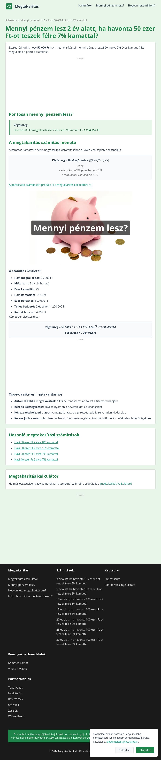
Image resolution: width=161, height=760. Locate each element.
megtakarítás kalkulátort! (116, 483)
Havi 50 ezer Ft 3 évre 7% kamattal (36, 454)
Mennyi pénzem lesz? (110, 5)
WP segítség (15, 716)
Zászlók (13, 710)
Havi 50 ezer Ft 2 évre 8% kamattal (36, 442)
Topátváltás (15, 687)
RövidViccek (15, 699)
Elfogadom (145, 750)
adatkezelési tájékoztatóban (122, 741)
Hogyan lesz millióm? (142, 5)
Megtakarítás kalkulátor (23, 579)
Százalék (13, 705)
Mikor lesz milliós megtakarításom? (30, 596)
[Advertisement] (80, 84)
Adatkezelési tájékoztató (120, 585)
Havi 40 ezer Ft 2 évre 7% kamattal (36, 459)
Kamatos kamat (18, 663)
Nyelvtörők (15, 693)
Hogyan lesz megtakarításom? (27, 590)
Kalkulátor (85, 5)
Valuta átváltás (17, 669)
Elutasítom (124, 750)
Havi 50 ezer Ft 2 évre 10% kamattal (36, 448)
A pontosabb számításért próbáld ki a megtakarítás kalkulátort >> (50, 185)
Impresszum (112, 579)
